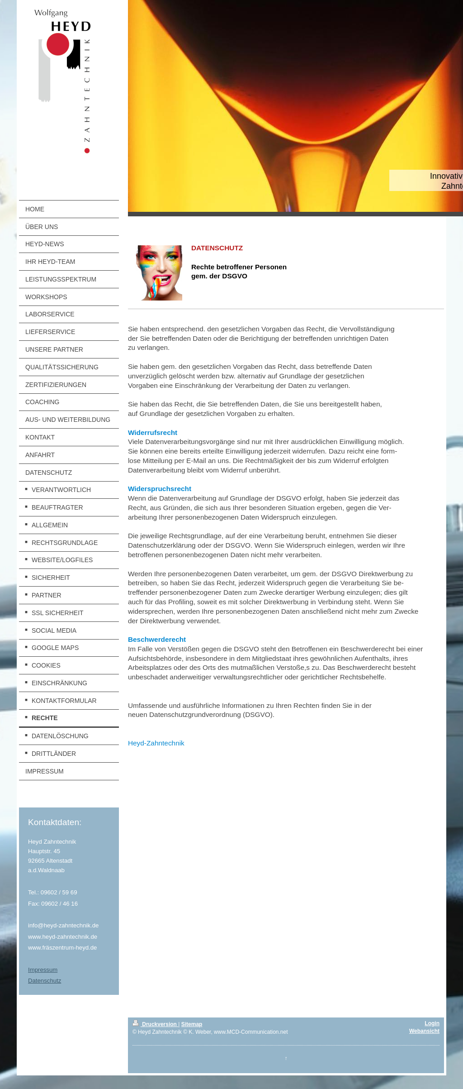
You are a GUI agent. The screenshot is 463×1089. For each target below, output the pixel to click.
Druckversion (155, 1024)
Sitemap (192, 1024)
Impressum (42, 969)
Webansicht (424, 1031)
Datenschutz (44, 980)
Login (432, 1023)
